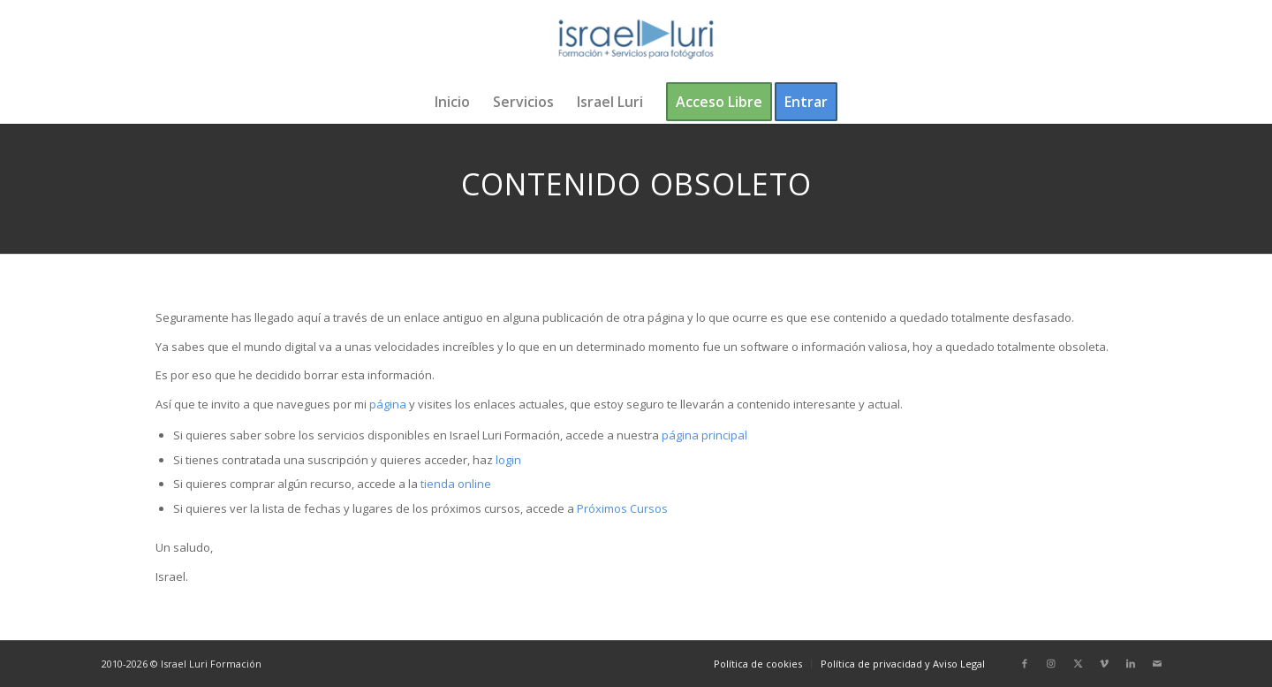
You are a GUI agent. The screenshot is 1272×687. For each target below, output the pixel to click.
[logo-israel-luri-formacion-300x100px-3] (636, 40)
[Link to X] (1077, 663)
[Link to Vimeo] (1104, 663)
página (387, 404)
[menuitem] (452, 102)
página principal (704, 435)
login (508, 460)
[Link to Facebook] (1024, 663)
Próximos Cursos (621, 508)
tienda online (455, 484)
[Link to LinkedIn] (1130, 663)
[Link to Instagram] (1051, 663)
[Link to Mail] (1157, 663)
